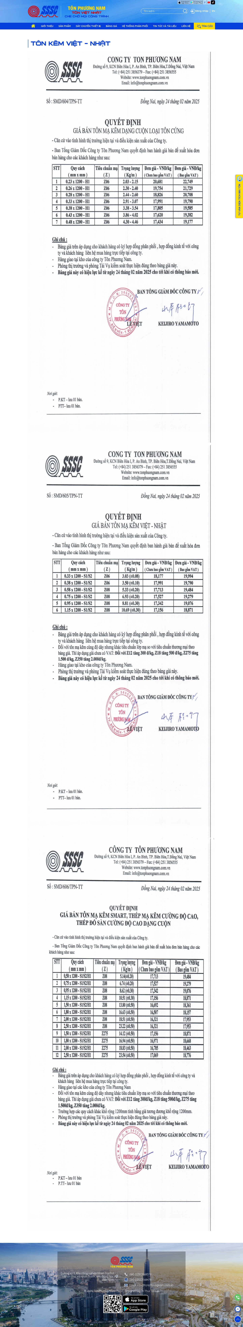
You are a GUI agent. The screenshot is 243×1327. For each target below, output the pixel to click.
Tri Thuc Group (150, 1291)
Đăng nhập (199, 11)
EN (213, 10)
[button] (237, 1319)
